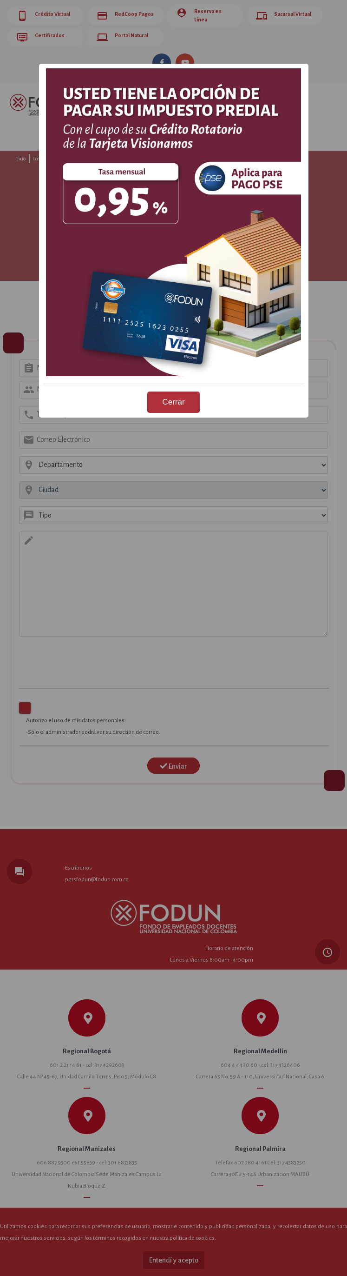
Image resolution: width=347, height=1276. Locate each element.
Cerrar (173, 402)
